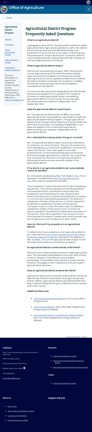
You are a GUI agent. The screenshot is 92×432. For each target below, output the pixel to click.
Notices (8, 39)
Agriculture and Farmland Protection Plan (70, 367)
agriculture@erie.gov (14, 100)
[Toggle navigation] (89, 9)
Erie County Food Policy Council (21, 411)
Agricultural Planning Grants (64, 383)
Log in (5, 2)
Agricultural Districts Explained (49, 298)
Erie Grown (12, 406)
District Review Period (11, 61)
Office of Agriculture (22, 9)
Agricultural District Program (65, 356)
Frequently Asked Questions (12, 69)
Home (9, 17)
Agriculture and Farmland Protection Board (68, 362)
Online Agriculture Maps (18, 420)
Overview (9, 45)
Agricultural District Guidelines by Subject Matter (58, 315)
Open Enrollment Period (10, 52)
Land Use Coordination (17, 416)
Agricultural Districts (44, 307)
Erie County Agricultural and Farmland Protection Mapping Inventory (56, 235)
